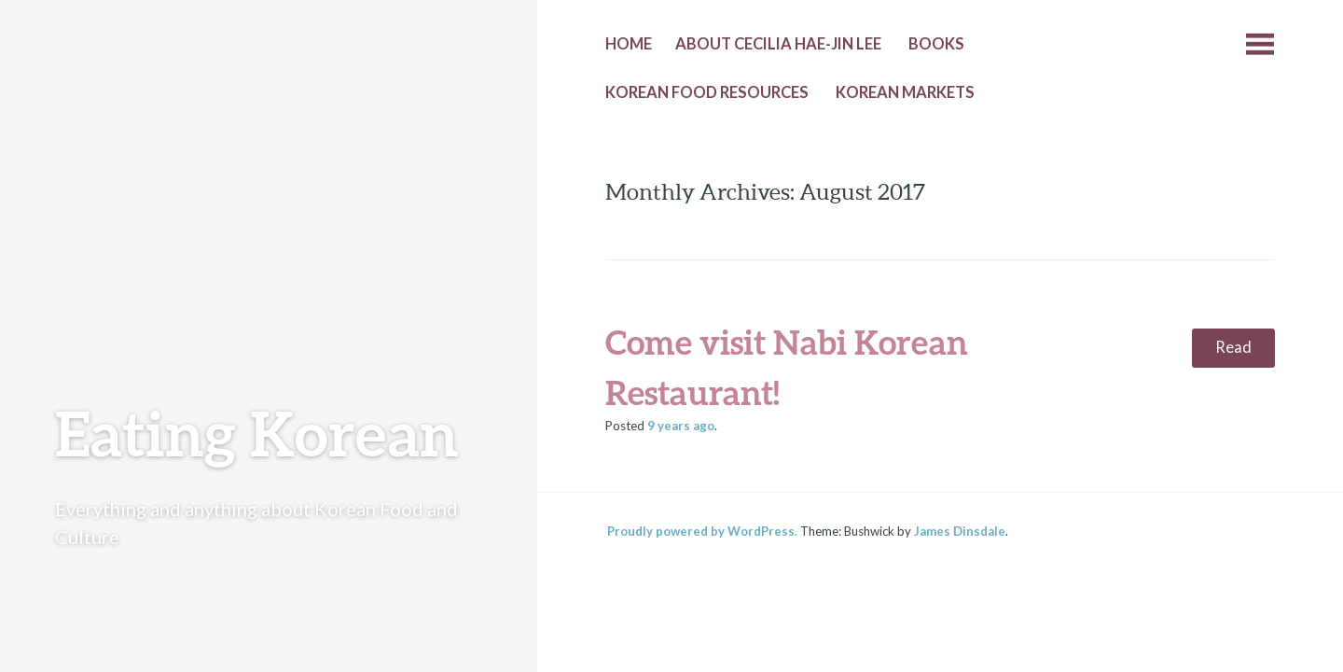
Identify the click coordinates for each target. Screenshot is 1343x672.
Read (1233, 347)
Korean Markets (905, 92)
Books (936, 44)
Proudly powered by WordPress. (702, 531)
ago (680, 425)
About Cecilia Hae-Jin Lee (778, 44)
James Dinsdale (959, 531)
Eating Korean (257, 432)
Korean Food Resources (707, 92)
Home (628, 44)
